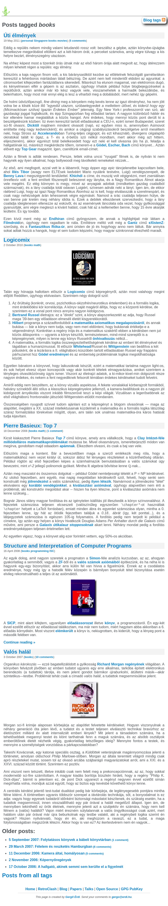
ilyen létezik (101, 481)
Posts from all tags (28, 877)
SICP (11, 624)
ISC (51, 552)
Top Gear (29, 149)
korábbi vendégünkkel (47, 485)
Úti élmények (20, 35)
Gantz (132, 223)
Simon (94, 559)
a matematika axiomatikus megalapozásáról (108, 323)
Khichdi (76, 176)
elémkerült (64, 632)
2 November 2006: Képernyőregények (40, 861)
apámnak (67, 446)
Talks (89, 890)
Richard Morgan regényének (120, 665)
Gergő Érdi (72, 898)
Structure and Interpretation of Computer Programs (67, 547)
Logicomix (17, 240)
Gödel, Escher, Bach (113, 145)
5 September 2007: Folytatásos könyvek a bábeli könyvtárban (68, 841)
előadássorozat (80, 624)
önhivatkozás (104, 338)
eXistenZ (156, 223)
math (37, 245)
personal (27, 40)
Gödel (43, 354)
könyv (110, 624)
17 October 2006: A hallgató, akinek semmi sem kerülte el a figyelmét (66, 868)
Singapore (41, 40)
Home (30, 890)
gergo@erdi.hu (122, 898)
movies (62, 40)
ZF (60, 563)
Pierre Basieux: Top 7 (30, 426)
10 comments (44, 658)
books (52, 40)
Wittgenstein (118, 346)
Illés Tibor (20, 172)
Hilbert (17, 323)
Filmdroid (11, 223)
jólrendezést (38, 481)
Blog (63, 890)
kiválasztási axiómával (92, 485)
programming (40, 552)
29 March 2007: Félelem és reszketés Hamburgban (60, 848)
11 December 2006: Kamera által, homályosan (56, 854)
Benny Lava (13, 176)
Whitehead (82, 346)
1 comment (54, 431)
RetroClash (47, 890)
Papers (76, 890)
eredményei (59, 354)
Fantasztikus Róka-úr (47, 227)
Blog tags (152, 20)
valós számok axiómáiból (98, 563)
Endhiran (56, 219)
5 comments (78, 40)
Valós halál (17, 653)
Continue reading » (19, 643)
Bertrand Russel (25, 315)
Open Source (107, 890)
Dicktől (33, 125)
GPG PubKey (132, 890)
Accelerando (48, 133)
